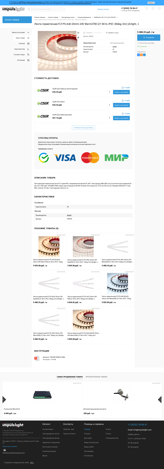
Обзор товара (22, 38)
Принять (151, 3)
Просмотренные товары (96, 377)
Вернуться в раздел (20, 32)
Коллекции (88, 456)
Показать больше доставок (83, 128)
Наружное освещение (51, 442)
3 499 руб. (74, 414)
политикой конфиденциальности (79, 3)
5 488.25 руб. (117, 266)
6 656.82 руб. (83, 303)
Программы (89, 451)
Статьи (108, 434)
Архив (44, 456)
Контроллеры (47, 429)
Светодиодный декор (50, 438)
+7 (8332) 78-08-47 (129, 8)
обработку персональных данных (30, 2)
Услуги (108, 429)
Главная (87, 429)
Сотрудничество (112, 438)
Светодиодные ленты (51, 434)
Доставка (88, 438)
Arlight (115, 46)
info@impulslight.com (142, 430)
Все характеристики (117, 43)
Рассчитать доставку (145, 43)
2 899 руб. (105, 414)
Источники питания (49, 447)
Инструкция (23, 60)
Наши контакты (69, 434)
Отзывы (87, 434)
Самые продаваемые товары (70, 377)
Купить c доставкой (121, 92)
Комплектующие (49, 451)
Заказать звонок (103, 9)
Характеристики (21, 49)
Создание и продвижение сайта (19, 463)
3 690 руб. (137, 414)
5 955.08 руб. (49, 266)
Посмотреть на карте (10, 446)
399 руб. (41, 414)
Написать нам (68, 429)
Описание (24, 44)
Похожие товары (21, 55)
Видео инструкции (91, 442)
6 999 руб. (10, 414)
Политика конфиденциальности (14, 453)
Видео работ (89, 447)
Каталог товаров (17, 19)
